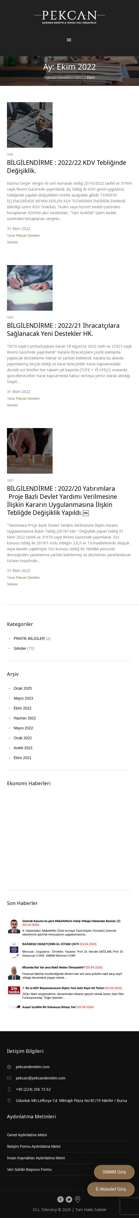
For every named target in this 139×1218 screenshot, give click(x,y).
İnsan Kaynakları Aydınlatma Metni (36, 1158)
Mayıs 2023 (23, 698)
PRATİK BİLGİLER (29, 638)
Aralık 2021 (23, 748)
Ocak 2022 (23, 738)
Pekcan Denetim (58, 77)
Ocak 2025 (23, 688)
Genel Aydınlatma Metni (27, 1135)
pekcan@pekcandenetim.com (40, 1078)
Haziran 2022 (25, 718)
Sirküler (12, 242)
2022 (79, 77)
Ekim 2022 (22, 708)
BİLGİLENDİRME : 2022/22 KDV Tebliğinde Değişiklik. (66, 166)
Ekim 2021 (22, 758)
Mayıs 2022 (23, 728)
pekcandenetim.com (32, 1067)
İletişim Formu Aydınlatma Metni (33, 1146)
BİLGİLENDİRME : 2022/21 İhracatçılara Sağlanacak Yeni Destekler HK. (63, 329)
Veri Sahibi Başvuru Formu (29, 1169)
